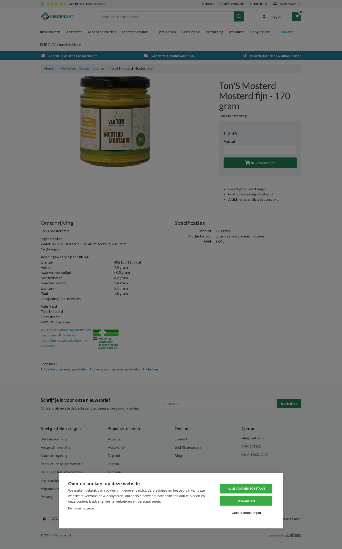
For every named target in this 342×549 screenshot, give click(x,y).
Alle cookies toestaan (246, 488)
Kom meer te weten (81, 508)
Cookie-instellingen (246, 512)
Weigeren (246, 500)
